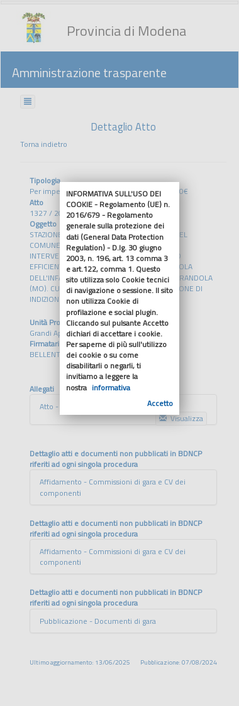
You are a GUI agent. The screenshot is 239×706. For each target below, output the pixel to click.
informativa (111, 387)
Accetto (160, 403)
